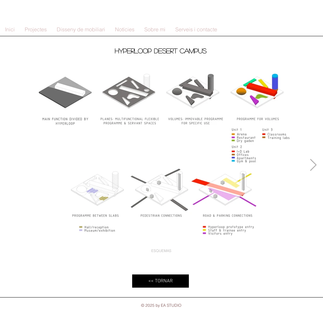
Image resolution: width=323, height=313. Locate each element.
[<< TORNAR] (160, 281)
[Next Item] (313, 165)
